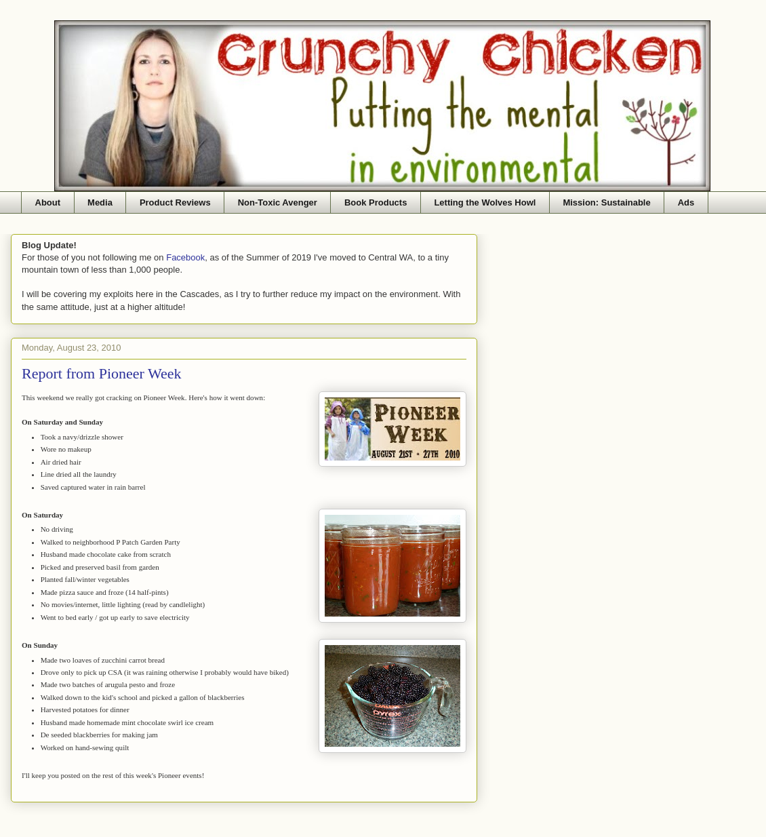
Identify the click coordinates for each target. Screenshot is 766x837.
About (48, 202)
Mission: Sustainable (606, 202)
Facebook (185, 257)
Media (100, 202)
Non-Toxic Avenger (277, 202)
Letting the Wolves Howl (485, 202)
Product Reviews (175, 202)
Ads (686, 202)
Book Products (375, 202)
